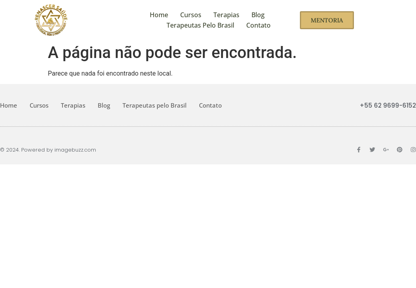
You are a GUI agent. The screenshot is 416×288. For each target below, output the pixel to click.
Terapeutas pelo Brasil (200, 25)
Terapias (226, 14)
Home (159, 14)
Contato (258, 25)
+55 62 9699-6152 (388, 105)
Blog (258, 14)
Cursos (190, 14)
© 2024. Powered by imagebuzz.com (48, 150)
